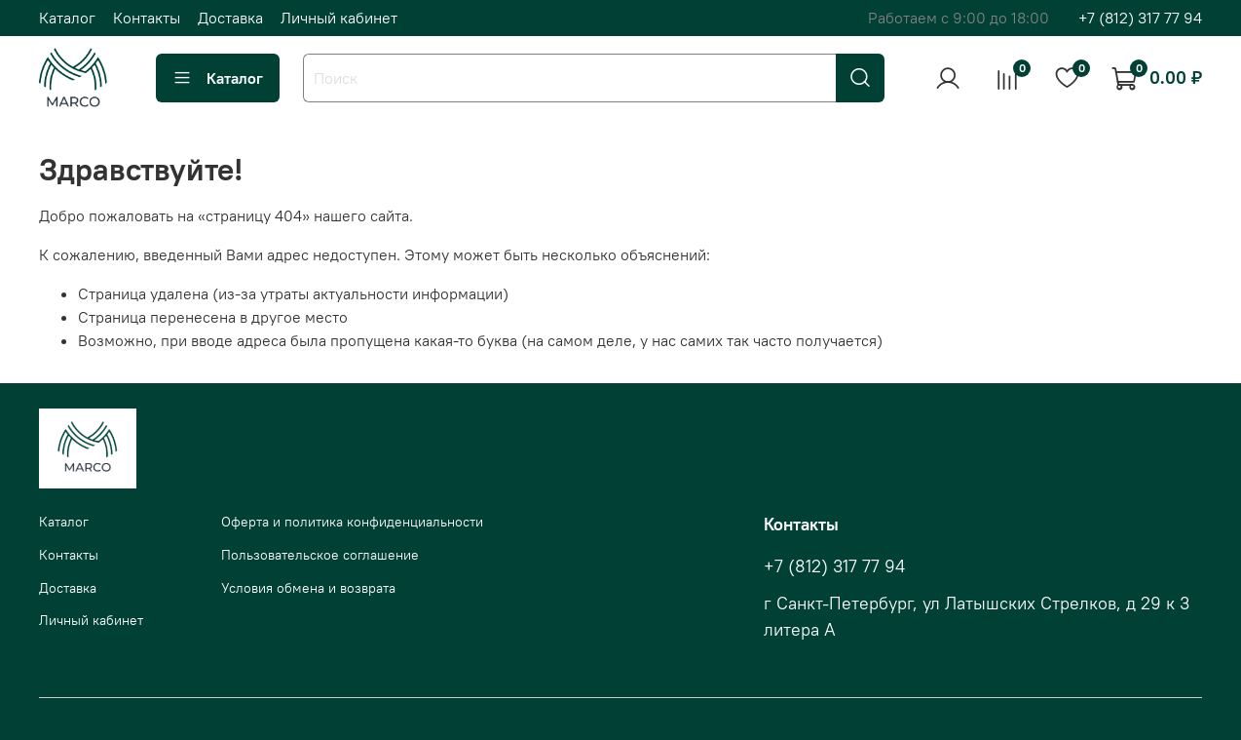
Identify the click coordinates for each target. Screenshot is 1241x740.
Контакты (146, 17)
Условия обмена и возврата (308, 588)
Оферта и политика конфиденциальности (352, 521)
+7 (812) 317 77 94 (1140, 17)
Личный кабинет (339, 17)
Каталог (67, 17)
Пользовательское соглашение (320, 555)
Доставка (230, 17)
